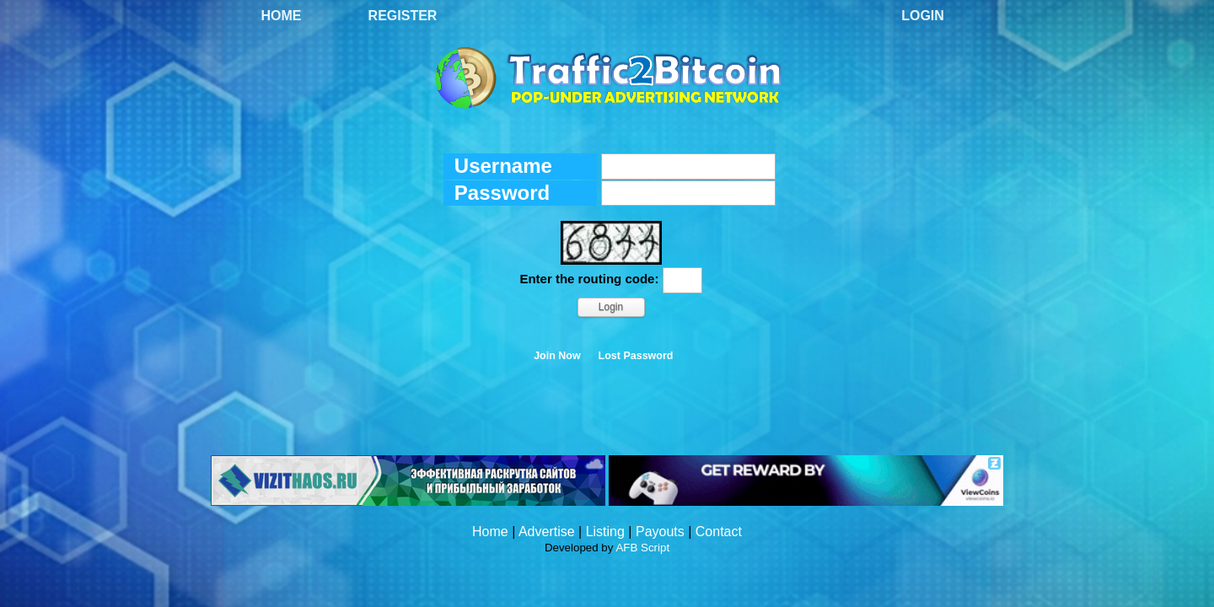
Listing (605, 531)
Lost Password (636, 356)
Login (922, 15)
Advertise (546, 531)
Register (403, 15)
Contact (719, 531)
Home (281, 15)
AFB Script (642, 547)
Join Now (557, 356)
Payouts (660, 531)
